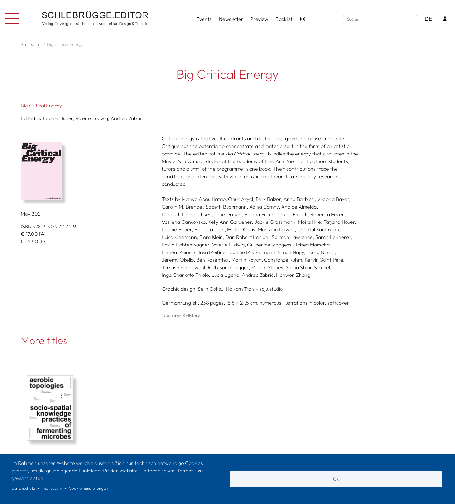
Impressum (51, 488)
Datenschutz (23, 488)
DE (428, 18)
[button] (89, 171)
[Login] (445, 19)
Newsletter (231, 19)
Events (204, 19)
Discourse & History (181, 316)
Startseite (30, 44)
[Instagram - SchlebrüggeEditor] (302, 19)
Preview (259, 19)
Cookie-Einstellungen (88, 488)
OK (336, 479)
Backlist (284, 19)
